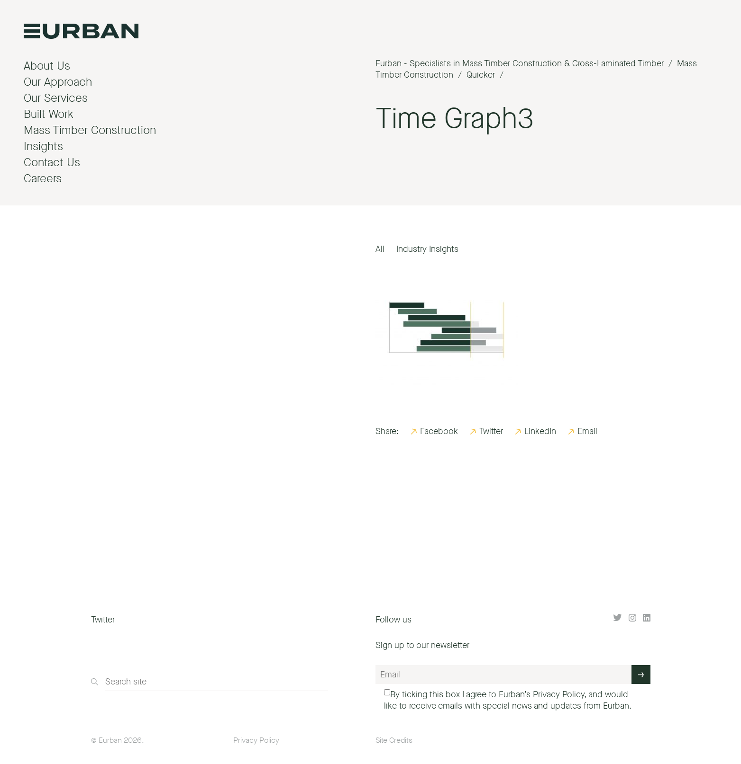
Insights (43, 146)
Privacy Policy (558, 694)
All (379, 249)
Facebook (439, 431)
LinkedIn (540, 431)
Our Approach (58, 81)
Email (587, 431)
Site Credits (393, 740)
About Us (47, 65)
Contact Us (52, 162)
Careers (43, 178)
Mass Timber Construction (90, 130)
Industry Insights (427, 249)
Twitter (491, 431)
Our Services (56, 98)
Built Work (48, 114)
